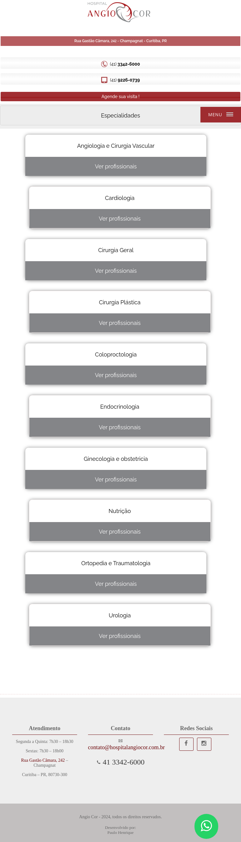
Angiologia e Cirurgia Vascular (116, 145)
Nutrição (120, 511)
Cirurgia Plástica (119, 302)
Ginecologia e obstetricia (116, 459)
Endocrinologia (119, 406)
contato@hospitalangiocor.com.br (120, 747)
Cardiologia (120, 198)
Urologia (120, 615)
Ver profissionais (116, 166)
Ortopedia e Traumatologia (115, 563)
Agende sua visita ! (120, 96)
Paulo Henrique (120, 832)
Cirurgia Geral (115, 250)
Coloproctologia (115, 354)
